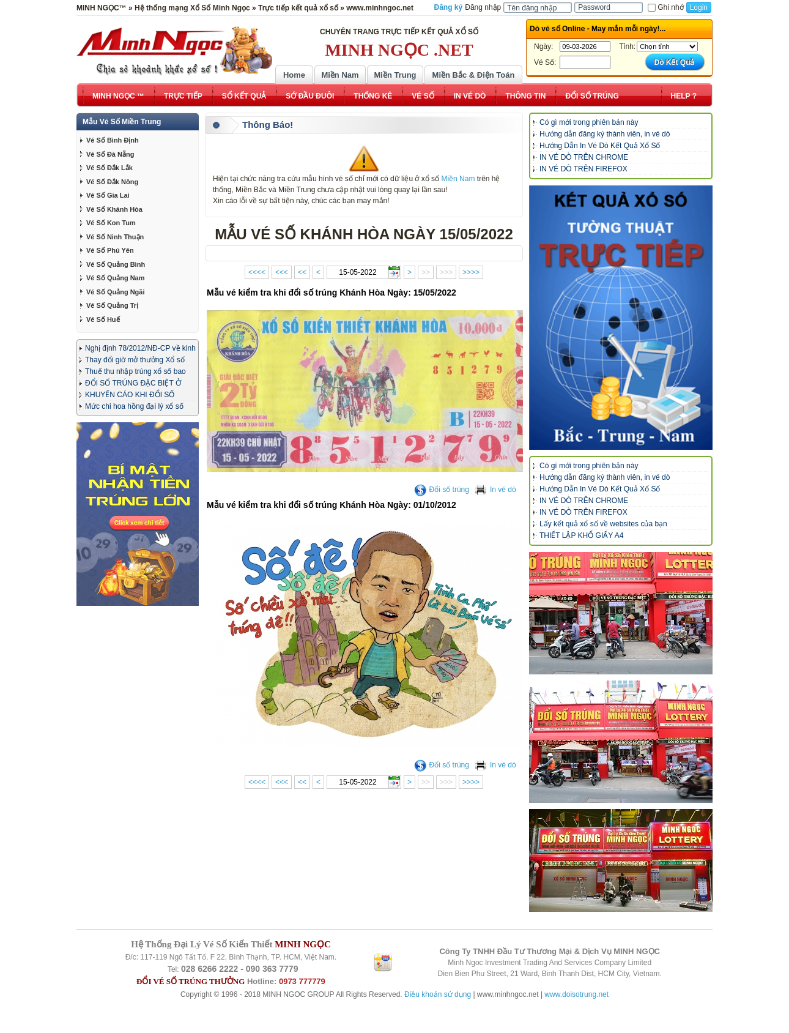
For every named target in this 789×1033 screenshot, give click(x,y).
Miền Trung (395, 75)
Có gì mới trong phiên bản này (588, 122)
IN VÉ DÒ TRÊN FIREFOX (583, 169)
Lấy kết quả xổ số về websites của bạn (603, 524)
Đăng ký (448, 7)
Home (294, 75)
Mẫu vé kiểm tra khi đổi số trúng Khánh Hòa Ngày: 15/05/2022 (331, 292)
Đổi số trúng (441, 489)
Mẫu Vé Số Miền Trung (122, 121)
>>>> (471, 272)
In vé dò (495, 489)
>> (425, 272)
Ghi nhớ (665, 7)
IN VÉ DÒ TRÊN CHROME (583, 157)
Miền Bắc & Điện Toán (473, 75)
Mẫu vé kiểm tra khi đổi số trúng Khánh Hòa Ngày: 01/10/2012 (331, 505)
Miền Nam (339, 75)
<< (302, 272)
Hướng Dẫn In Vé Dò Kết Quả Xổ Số (599, 145)
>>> (446, 272)
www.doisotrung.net (576, 994)
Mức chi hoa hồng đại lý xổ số (134, 406)
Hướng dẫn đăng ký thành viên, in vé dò (604, 134)
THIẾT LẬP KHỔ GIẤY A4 (581, 535)
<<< (281, 272)
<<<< (256, 272)
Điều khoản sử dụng (437, 994)
